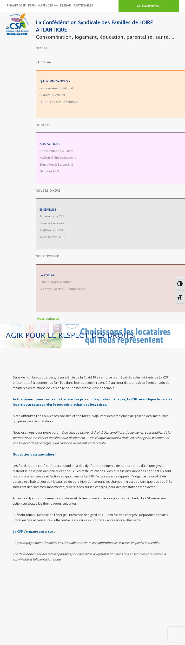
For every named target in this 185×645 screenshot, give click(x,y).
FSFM (32, 5)
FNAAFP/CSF (16, 5)
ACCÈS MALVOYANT (149, 6)
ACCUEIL (42, 48)
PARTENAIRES (83, 5)
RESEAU (65, 5)
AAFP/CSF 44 (48, 5)
